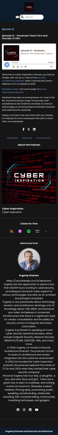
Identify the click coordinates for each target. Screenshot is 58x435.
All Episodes (27, 138)
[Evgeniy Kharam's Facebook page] (19, 410)
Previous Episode (43, 138)
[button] (46, 231)
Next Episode (12, 138)
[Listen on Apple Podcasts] (19, 231)
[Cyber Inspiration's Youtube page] (17, 17)
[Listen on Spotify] (28, 231)
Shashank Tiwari (10, 89)
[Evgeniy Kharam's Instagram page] (25, 410)
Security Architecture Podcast (24, 79)
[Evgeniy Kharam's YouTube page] (38, 410)
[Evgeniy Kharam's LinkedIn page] (32, 410)
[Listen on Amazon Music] (37, 231)
